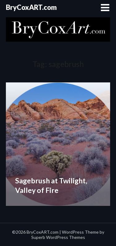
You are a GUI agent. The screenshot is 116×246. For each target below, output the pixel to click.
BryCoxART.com (31, 7)
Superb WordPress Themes (58, 237)
